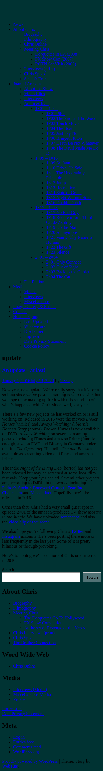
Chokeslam (12, 492)
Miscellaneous (36, 301)
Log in (19, 737)
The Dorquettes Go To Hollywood (54, 618)
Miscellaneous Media (32, 694)
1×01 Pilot (55, 113)
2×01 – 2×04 (46, 257)
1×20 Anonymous (61, 232)
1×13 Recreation (60, 187)
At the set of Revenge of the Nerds (54, 627)
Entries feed (23, 742)
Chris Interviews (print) (34, 632)
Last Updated (36, 321)
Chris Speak (35, 74)
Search (8, 569)
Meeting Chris (36, 49)
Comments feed (27, 747)
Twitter (77, 531)
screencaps (70, 517)
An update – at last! (23, 370)
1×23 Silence (57, 252)
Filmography (35, 39)
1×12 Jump (56, 182)
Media (18, 286)
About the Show (38, 88)
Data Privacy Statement (45, 341)
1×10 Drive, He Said (64, 168)
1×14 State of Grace (64, 192)
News (18, 24)
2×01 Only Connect (63, 262)
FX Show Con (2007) (54, 59)
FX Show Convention (43, 623)
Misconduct (40, 492)
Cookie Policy (36, 346)
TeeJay (66, 380)
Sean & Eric (35, 78)
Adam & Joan (36, 103)
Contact (20, 311)
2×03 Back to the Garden (68, 272)
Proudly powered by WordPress (30, 761)
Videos (30, 291)
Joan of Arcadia (27, 83)
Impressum (34, 336)
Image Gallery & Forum (34, 306)
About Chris (24, 29)
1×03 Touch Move (62, 123)
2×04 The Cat (58, 277)
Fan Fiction (34, 281)
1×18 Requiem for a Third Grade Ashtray (69, 220)
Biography (33, 34)
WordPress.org (26, 752)
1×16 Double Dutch (63, 202)
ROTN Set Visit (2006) (55, 64)
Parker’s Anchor (16, 487)
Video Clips (34, 93)
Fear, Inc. (76, 487)
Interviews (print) (39, 69)
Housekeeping (25, 316)
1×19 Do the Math (62, 227)
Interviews (33, 98)
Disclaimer (33, 331)
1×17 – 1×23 (46, 207)
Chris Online (35, 44)
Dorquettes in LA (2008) (57, 54)
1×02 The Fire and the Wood (71, 118)
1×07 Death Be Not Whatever (72, 143)
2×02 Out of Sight (62, 267)
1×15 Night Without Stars (68, 197)
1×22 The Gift (58, 247)
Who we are (34, 326)
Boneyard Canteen (49, 487)
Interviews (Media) (30, 689)
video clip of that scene (29, 522)
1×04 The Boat (59, 128)
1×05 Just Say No (61, 133)
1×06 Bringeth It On (64, 138)
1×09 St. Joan (58, 163)
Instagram (11, 536)
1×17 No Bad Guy (62, 212)
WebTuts (10, 766)
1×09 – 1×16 (46, 158)
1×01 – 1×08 (46, 108)
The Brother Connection (34, 642)
